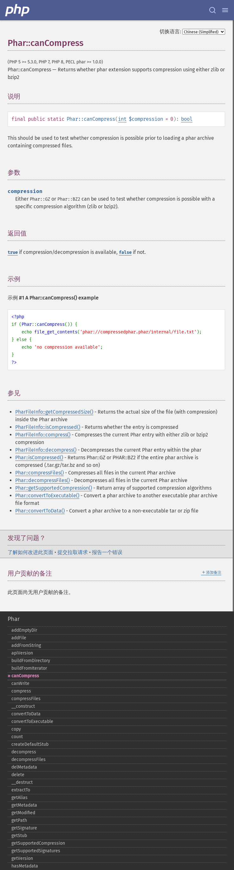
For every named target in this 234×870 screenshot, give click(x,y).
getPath (19, 820)
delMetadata (24, 767)
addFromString (26, 645)
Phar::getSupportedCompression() (53, 488)
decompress (23, 752)
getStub (19, 835)
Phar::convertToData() (40, 511)
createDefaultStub (30, 744)
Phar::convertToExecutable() (47, 496)
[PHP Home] (17, 10)
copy (16, 729)
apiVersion (22, 653)
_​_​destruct (22, 782)
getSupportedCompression (38, 843)
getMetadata (24, 805)
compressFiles (26, 698)
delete (17, 774)
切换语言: (170, 32)
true (13, 252)
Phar (14, 618)
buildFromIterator (29, 668)
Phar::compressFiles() (39, 473)
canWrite (20, 683)
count (17, 736)
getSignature (24, 828)
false (125, 252)
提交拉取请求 (72, 552)
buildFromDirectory (30, 660)
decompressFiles (28, 759)
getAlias (19, 797)
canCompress (25, 676)
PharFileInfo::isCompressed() (47, 427)
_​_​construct (23, 706)
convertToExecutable (32, 721)
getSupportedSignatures (35, 851)
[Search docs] (212, 10)
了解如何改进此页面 (30, 552)
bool (186, 119)
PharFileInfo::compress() (42, 435)
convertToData (26, 714)
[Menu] (225, 10)
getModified (23, 812)
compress (21, 691)
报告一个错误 (107, 552)
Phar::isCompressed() (39, 457)
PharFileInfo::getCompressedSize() (54, 412)
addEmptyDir (24, 630)
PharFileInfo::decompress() (45, 450)
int (122, 119)
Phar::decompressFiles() (42, 480)
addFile (18, 638)
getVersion (22, 858)
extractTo (20, 790)
